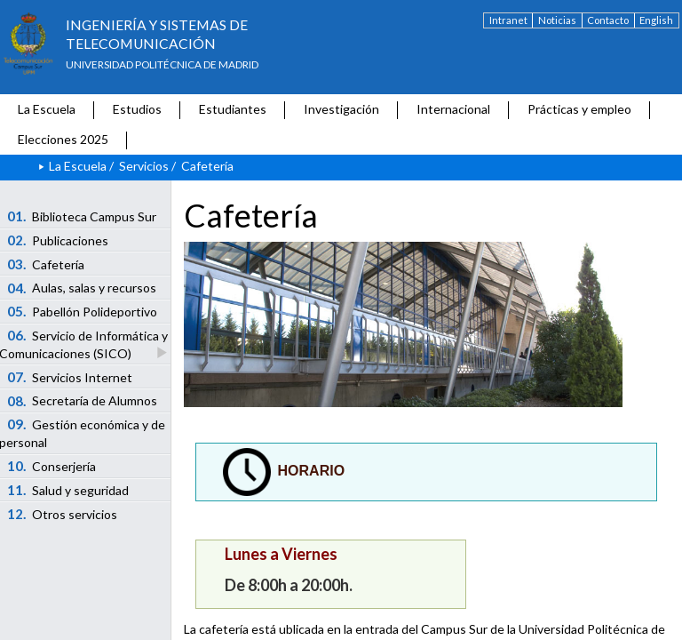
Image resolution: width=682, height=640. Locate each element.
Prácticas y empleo (579, 108)
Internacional (453, 108)
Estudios (137, 108)
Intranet (508, 20)
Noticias (557, 20)
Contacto (608, 20)
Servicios (144, 165)
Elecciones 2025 (63, 139)
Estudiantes (232, 108)
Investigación (341, 108)
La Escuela (46, 108)
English (656, 20)
